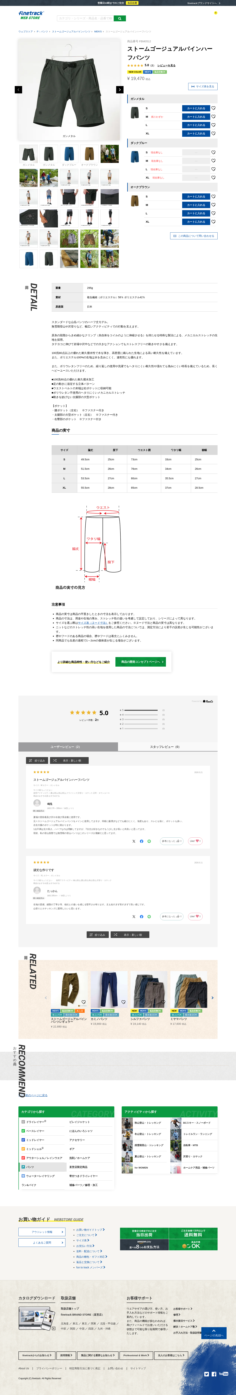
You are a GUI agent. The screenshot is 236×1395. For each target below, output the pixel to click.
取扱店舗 (68, 1298)
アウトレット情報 (47, 1231)
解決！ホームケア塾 (185, 1326)
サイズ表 (82, 1240)
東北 (75, 1323)
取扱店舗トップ (70, 1308)
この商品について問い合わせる (193, 236)
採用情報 (66, 1355)
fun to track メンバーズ (90, 1267)
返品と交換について (89, 1262)
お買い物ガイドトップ (90, 1229)
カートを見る (211, 16)
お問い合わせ (115, 1368)
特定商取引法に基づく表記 (84, 1368)
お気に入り (195, 16)
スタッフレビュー (165, 746)
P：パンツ (42, 31)
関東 (93, 1323)
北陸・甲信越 (108, 1323)
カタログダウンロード (69, 10)
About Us (23, 1368)
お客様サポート (139, 1298)
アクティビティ (166, 16)
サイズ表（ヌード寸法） (93, 622)
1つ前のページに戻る (33, 1095)
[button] (46, 998)
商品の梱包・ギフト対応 (91, 1256)
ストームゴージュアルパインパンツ (71, 31)
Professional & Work (136, 1355)
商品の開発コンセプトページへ (142, 661)
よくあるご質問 (93, 10)
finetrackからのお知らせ (37, 1355)
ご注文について (86, 1235)
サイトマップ (138, 1368)
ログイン (181, 16)
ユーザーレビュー (66, 746)
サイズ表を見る (202, 86)
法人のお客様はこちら (171, 1355)
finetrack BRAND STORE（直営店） (82, 1314)
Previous (18, 89)
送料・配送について (89, 1251)
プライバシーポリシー (49, 1368)
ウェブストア (25, 31)
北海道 (65, 1323)
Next (120, 89)
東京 (84, 1323)
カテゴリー (149, 16)
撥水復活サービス (184, 1320)
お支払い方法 (85, 1245)
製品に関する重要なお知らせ (98, 1355)
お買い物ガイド (114, 10)
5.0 (103, 713)
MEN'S (98, 31)
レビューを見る (166, 65)
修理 (177, 1314)
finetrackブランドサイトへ (202, 3)
